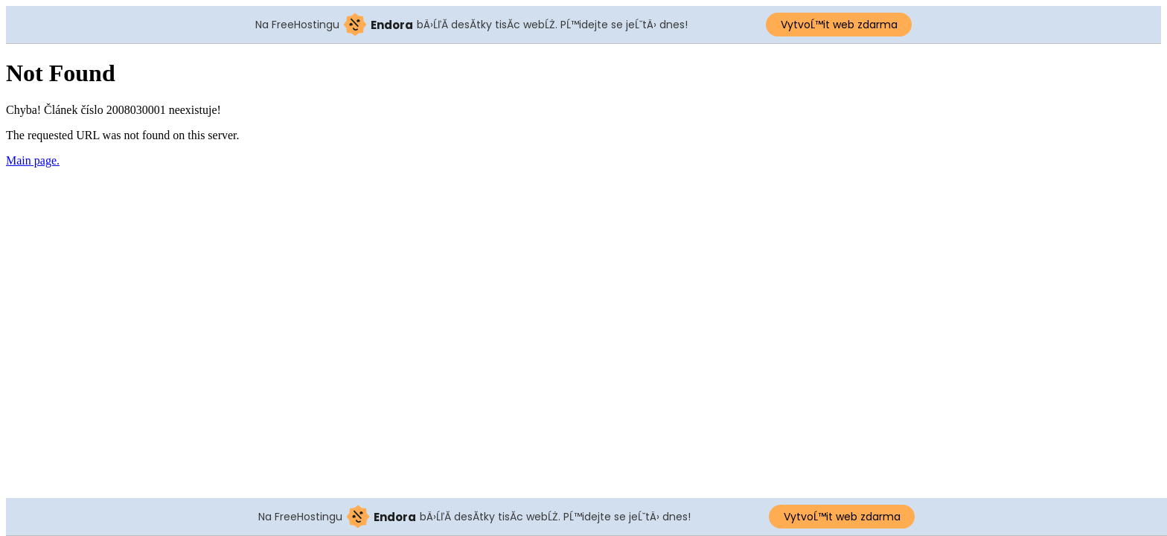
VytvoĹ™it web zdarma (839, 24)
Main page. (33, 160)
